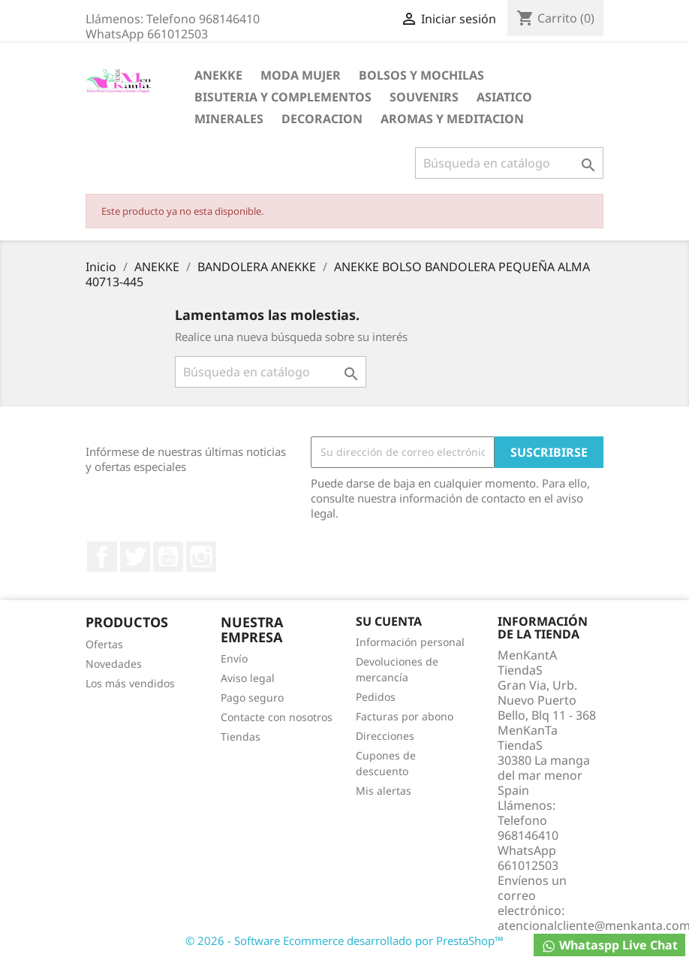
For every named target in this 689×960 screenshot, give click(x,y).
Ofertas (104, 644)
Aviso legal (248, 678)
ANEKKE (218, 75)
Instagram (201, 557)
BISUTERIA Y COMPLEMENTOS (283, 97)
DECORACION (322, 118)
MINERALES (228, 118)
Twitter (135, 557)
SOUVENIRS (424, 97)
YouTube (168, 557)
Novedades (114, 664)
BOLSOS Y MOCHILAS (421, 75)
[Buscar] (509, 163)
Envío (234, 658)
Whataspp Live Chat (609, 945)
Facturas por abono (404, 716)
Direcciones (385, 736)
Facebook (102, 557)
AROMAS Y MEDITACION (452, 118)
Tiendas (240, 736)
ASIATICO (504, 97)
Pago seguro (252, 697)
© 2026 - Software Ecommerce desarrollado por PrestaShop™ (344, 940)
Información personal (410, 642)
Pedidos (376, 697)
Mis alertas (383, 790)
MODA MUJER (300, 75)
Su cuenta (389, 621)
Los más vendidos (130, 683)
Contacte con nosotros (276, 717)
